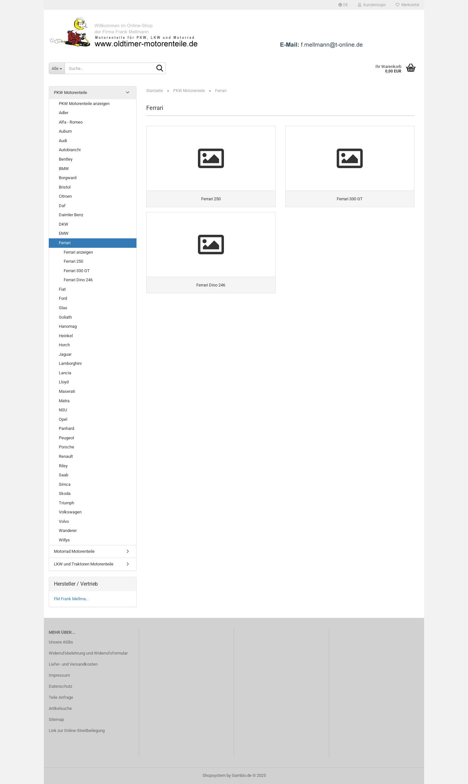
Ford (63, 298)
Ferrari (65, 242)
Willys (64, 540)
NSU (63, 409)
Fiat (62, 289)
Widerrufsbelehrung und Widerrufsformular (88, 653)
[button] (343, 5)
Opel (63, 419)
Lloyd (64, 381)
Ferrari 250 (73, 261)
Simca (65, 484)
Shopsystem (214, 775)
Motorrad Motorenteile (74, 551)
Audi (63, 140)
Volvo (64, 521)
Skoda (65, 493)
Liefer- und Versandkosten (73, 664)
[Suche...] (57, 68)
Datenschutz (60, 686)
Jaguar (65, 354)
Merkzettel (407, 5)
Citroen (65, 196)
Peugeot (66, 437)
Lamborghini (70, 363)
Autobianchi (70, 149)
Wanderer (68, 530)
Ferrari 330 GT (77, 270)
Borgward (67, 177)
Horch (64, 344)
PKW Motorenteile (70, 92)
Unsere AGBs (61, 642)
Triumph (66, 502)
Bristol (65, 187)
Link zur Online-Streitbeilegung (77, 730)
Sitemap (56, 719)
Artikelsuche (60, 708)
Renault (66, 456)
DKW (63, 224)
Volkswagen (70, 512)
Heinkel (66, 335)
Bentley (65, 159)
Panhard (66, 428)
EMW (64, 233)
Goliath (65, 317)
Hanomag (68, 326)
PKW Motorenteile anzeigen (84, 103)
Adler (63, 112)
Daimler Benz (71, 214)
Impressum (59, 675)
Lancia (65, 372)
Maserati (67, 391)
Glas (63, 307)
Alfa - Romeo (71, 122)
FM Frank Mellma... (71, 598)
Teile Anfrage (61, 697)
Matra (64, 400)
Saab (63, 474)
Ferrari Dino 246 (78, 279)
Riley (63, 465)
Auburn (65, 131)
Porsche (66, 447)
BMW (64, 168)
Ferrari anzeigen (78, 252)
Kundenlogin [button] (372, 5)
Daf (62, 205)
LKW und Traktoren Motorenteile (83, 564)
